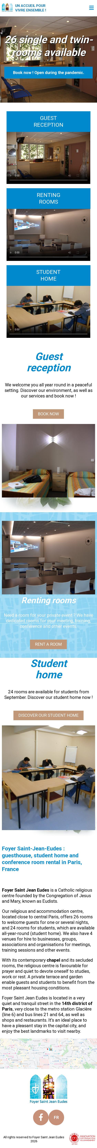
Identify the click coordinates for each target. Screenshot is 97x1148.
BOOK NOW (48, 413)
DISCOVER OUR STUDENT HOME (48, 715)
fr (56, 1117)
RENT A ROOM (48, 644)
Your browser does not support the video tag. (48, 158)
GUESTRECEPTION (48, 121)
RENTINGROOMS (48, 198)
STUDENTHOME (48, 275)
